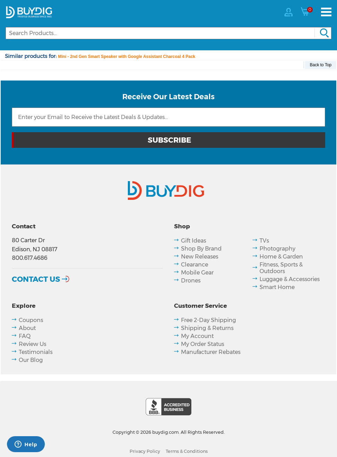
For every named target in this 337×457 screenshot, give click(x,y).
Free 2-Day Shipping (208, 320)
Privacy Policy (145, 451)
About (27, 328)
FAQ (25, 336)
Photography (277, 248)
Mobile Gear (197, 272)
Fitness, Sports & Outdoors (281, 267)
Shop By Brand (201, 248)
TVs (264, 240)
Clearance (194, 264)
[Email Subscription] (168, 117)
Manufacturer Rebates (210, 352)
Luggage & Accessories (290, 279)
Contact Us (36, 278)
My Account (197, 336)
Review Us (32, 344)
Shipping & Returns (207, 328)
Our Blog (31, 360)
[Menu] (326, 12)
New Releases (199, 256)
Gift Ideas (193, 240)
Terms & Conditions (187, 451)
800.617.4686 (29, 258)
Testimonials (35, 352)
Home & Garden (281, 256)
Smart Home (277, 287)
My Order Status (202, 344)
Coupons (31, 320)
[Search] (168, 33)
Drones (190, 280)
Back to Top (320, 64)
